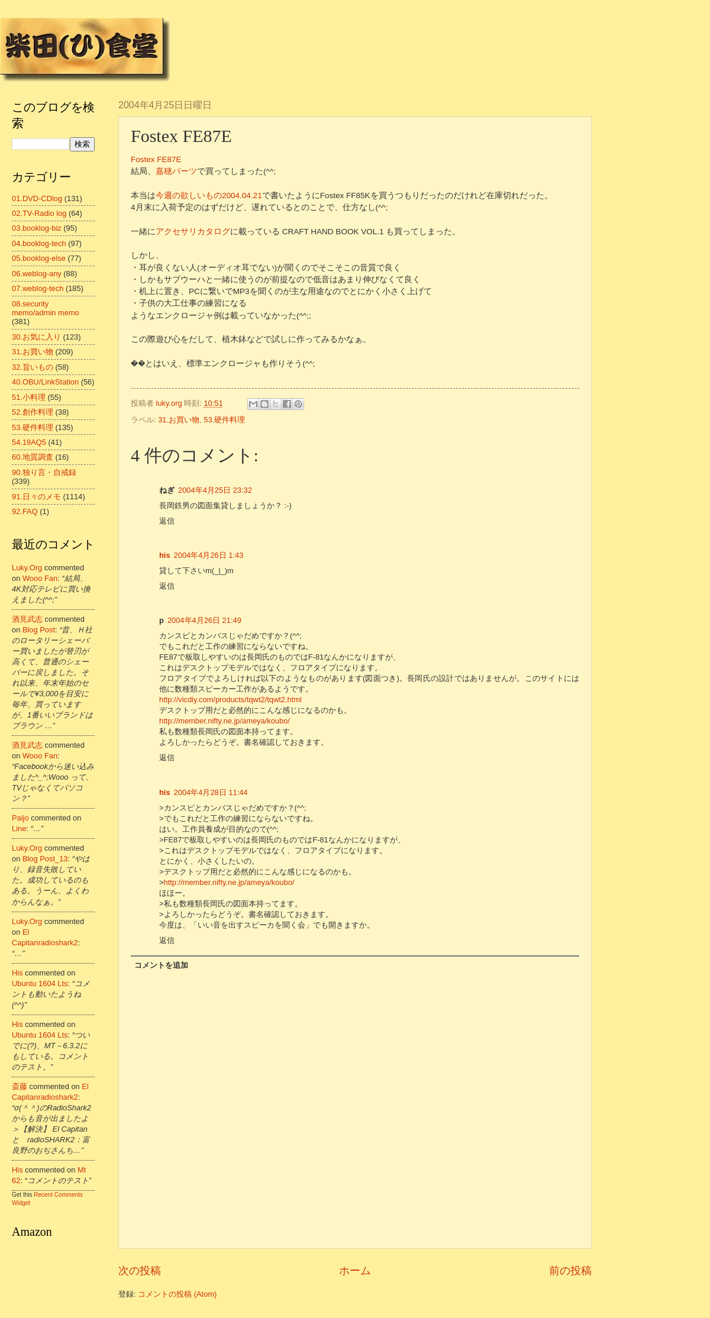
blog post (38, 629)
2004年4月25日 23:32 (215, 490)
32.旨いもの (32, 367)
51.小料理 (29, 397)
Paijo (20, 817)
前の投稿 (570, 1271)
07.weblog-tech (37, 288)
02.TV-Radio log (39, 213)
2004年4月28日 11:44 (211, 792)
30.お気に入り (36, 336)
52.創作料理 (32, 412)
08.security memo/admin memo (45, 308)
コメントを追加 (161, 965)
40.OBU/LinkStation (45, 381)
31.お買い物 (178, 419)
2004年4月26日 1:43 (209, 555)
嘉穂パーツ (176, 171)
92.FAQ (25, 511)
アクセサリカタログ (193, 231)
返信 (167, 520)
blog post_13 (45, 858)
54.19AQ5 (29, 442)
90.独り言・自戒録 (44, 472)
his (164, 555)
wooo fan (39, 578)
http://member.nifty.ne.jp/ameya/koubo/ (224, 720)
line (19, 828)
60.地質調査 (32, 457)
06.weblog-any (37, 273)
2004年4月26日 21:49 (204, 620)
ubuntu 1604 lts (40, 983)
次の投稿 (139, 1271)
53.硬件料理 (224, 419)
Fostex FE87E (156, 159)
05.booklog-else (39, 258)
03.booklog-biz (37, 228)
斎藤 (19, 1086)
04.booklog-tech (39, 243)
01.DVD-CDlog (37, 198)
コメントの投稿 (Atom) (177, 1294)
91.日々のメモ (36, 496)
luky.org (27, 567)
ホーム (355, 1271)
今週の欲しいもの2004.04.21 (209, 195)
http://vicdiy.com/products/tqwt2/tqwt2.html (230, 699)
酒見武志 (27, 619)
